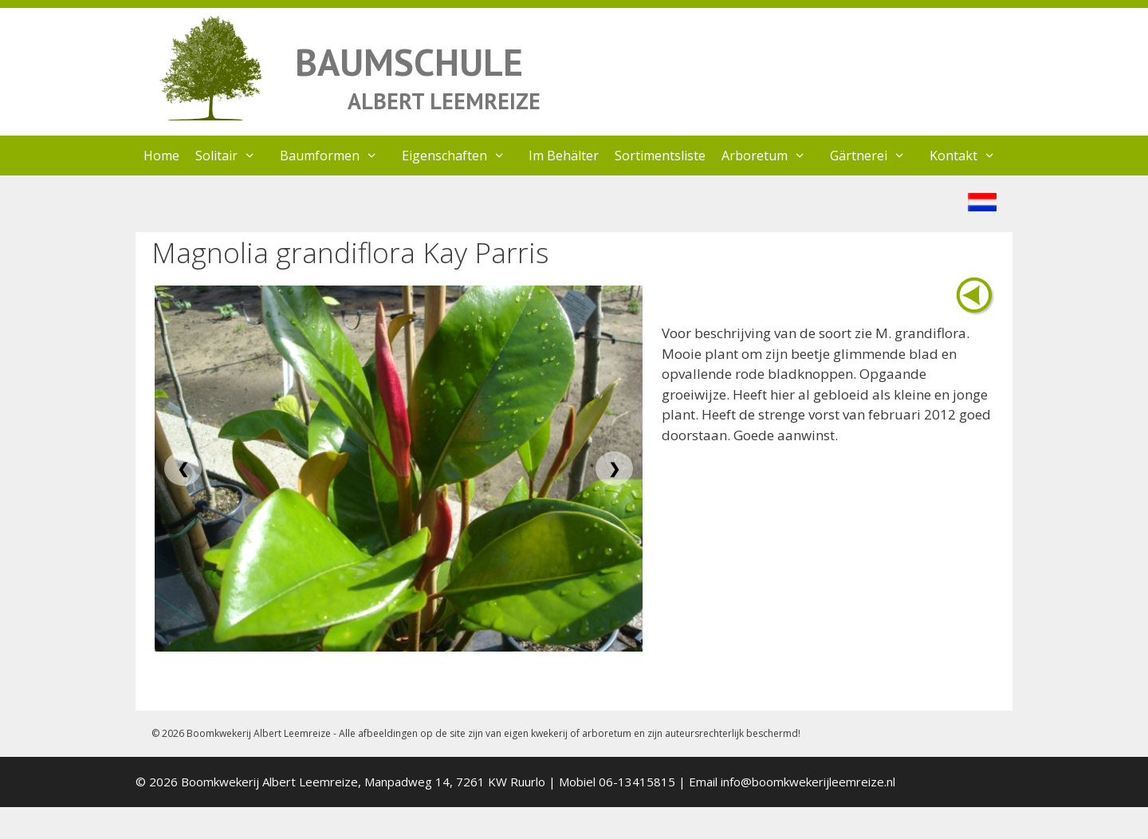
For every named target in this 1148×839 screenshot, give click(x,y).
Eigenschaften (461, 155)
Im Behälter (564, 155)
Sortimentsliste (660, 155)
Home (161, 155)
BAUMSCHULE (409, 61)
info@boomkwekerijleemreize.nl (808, 782)
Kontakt (971, 155)
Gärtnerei (876, 155)
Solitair (233, 155)
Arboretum (771, 155)
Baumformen (337, 155)
